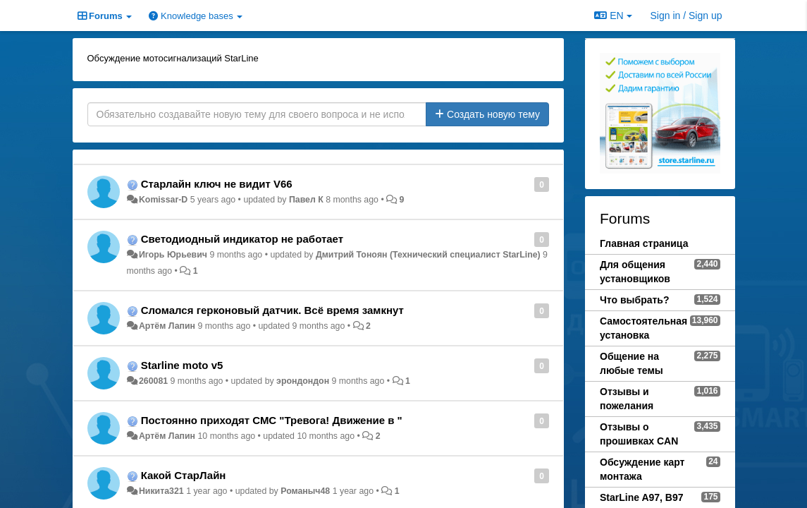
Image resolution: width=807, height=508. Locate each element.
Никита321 (161, 491)
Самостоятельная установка (643, 328)
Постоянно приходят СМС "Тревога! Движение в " (271, 420)
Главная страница (644, 243)
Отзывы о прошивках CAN (639, 434)
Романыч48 (305, 491)
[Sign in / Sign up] (686, 16)
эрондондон (302, 381)
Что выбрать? (635, 300)
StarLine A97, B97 (642, 497)
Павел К (306, 200)
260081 (153, 381)
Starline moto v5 (182, 365)
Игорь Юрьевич (173, 255)
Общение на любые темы (631, 363)
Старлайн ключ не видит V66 (216, 184)
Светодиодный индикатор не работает (242, 239)
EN (613, 15)
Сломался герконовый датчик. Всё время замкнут (272, 310)
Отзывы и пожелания (626, 398)
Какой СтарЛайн (183, 475)
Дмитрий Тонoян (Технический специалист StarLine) (428, 255)
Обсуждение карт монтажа (642, 469)
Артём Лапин (167, 326)
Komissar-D (163, 200)
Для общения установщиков (635, 271)
